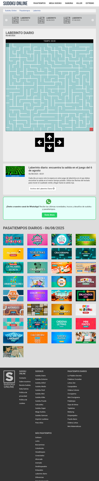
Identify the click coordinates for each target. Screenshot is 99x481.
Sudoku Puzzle (40, 401)
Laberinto (37, 11)
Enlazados (39, 470)
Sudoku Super (40, 408)
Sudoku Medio (40, 386)
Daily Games (23, 389)
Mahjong (71, 412)
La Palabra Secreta (74, 376)
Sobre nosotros (25, 382)
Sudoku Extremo (41, 379)
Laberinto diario (41, 474)
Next (92, 20)
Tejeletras (71, 408)
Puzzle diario (72, 419)
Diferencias (39, 477)
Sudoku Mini (39, 394)
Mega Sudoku (40, 412)
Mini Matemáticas (74, 426)
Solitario (38, 437)
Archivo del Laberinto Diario (42, 189)
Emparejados (72, 415)
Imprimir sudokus (41, 419)
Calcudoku (39, 405)
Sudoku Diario (40, 376)
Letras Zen (71, 383)
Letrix (37, 441)
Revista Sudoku (25, 385)
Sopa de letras (73, 405)
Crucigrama (72, 394)
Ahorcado (39, 459)
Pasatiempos (24, 11)
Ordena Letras (73, 423)
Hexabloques (40, 452)
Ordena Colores (73, 390)
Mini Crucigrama (74, 397)
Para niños (39, 423)
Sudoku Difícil (40, 383)
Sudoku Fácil (40, 390)
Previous (6, 20)
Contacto (22, 378)
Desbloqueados (41, 466)
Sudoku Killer (40, 397)
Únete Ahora (49, 215)
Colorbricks (39, 448)
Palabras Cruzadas (75, 379)
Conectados (39, 456)
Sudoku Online (15, 3)
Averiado (38, 463)
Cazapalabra (72, 386)
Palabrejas (71, 401)
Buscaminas (39, 445)
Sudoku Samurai (41, 415)
